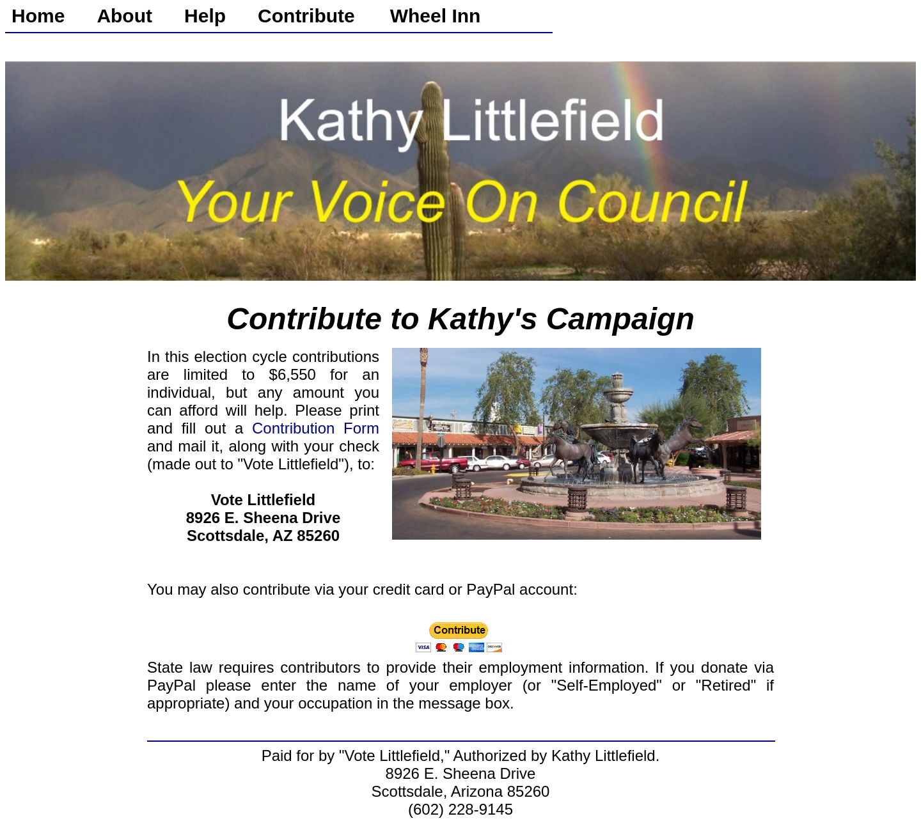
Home (38, 15)
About (124, 15)
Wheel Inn (435, 15)
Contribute (306, 15)
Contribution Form (315, 428)
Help (205, 15)
